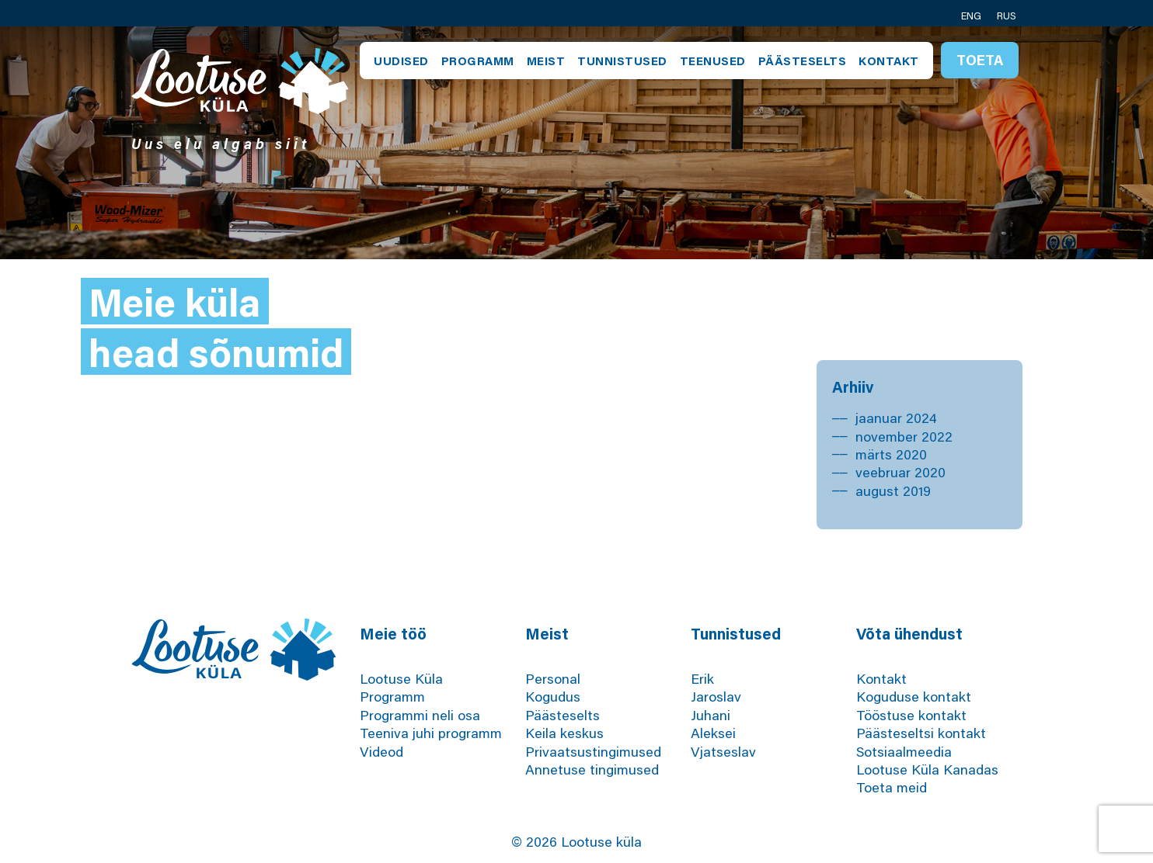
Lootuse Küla (401, 678)
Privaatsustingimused (593, 751)
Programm (477, 60)
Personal (552, 678)
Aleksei (713, 732)
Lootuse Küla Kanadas (927, 769)
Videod (381, 751)
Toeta (979, 59)
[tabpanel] (576, 142)
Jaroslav (716, 696)
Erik (702, 678)
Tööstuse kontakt (911, 714)
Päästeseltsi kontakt (921, 732)
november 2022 (904, 436)
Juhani (710, 714)
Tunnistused (622, 60)
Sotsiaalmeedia (904, 751)
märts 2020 (891, 454)
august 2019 (893, 490)
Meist (546, 60)
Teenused (713, 60)
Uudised (401, 60)
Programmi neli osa (420, 714)
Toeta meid (891, 787)
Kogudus (552, 696)
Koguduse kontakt (913, 696)
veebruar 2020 (900, 472)
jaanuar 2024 (896, 417)
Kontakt (889, 60)
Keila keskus (564, 732)
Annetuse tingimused (592, 769)
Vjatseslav (723, 751)
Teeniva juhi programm (431, 732)
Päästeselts (802, 60)
